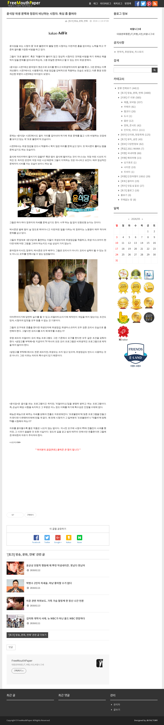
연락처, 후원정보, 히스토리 (130, 52)
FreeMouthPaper (22, 660)
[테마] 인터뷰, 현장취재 (135, 134)
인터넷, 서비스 (134, 130)
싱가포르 (129, 162)
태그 (95, 3)
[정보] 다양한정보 (132, 144)
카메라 (129, 107)
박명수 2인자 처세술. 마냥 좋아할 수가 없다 (49, 583)
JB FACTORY (152, 720)
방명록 (128, 3)
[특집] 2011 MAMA (132, 149)
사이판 (129, 167)
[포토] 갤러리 (129, 181)
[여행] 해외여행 (130, 158)
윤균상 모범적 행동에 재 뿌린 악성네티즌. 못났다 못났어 (55, 565)
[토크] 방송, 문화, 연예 (78, 21)
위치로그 (118, 3)
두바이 (128, 172)
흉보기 (125, 195)
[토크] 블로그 (129, 190)
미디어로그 (105, 3)
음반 (128, 121)
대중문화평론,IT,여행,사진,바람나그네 (28, 665)
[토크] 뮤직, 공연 (131, 139)
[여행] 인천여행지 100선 (135, 176)
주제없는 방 (128, 199)
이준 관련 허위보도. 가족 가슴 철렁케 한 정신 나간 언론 (55, 601)
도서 (127, 116)
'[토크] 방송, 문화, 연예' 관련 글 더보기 (27, 635)
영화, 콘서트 (132, 125)
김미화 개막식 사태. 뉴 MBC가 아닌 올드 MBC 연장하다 (55, 618)
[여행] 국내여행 (130, 153)
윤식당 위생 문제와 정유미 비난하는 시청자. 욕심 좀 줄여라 (41, 14)
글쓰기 (117, 709)
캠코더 (129, 111)
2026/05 (135, 219)
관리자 (117, 704)
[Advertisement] (58, 479)
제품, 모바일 (132, 102)
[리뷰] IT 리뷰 (130, 97)
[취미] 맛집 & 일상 (132, 186)
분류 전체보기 (128, 88)
